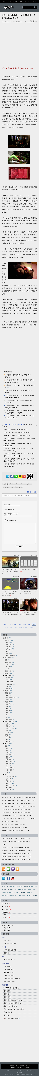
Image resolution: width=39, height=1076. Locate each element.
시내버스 (10, 783)
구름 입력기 (7, 966)
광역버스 (9, 779)
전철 (7, 746)
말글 (7, 660)
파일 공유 (10, 719)
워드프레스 (9, 671)
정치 (8, 730)
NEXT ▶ (32, 627)
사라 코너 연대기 (9, 487)
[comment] (20, 533)
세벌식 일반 (10, 644)
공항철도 (10, 759)
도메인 (9, 680)
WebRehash (19, 1072)
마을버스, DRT (11, 785)
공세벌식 (10, 646)
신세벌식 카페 (7, 1012)
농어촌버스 (10, 787)
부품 (8, 695)
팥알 (36, 21)
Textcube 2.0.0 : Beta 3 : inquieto (19, 1067)
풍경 (8, 739)
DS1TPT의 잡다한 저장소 (11, 988)
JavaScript (10, 684)
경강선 (9, 752)
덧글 (35, 492)
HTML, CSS (10, 682)
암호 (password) (12, 510)
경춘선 (9, 757)
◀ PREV (5, 624)
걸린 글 (30, 492)
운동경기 (10, 726)
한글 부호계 (9, 658)
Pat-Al (33, 1074)
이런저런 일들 (11, 728)
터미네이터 (19, 487)
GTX (8, 765)
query (35, 895)
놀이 (8, 706)
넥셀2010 (10, 892)
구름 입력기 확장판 (9, 969)
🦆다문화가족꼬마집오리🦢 (11, 1018)
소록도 (30, 889)
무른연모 (8, 702)
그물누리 (8, 691)
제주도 (4, 889)
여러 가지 (10, 741)
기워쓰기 (10, 664)
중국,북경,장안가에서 (9, 943)
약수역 (4, 892)
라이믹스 (8, 673)
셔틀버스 (10, 790)
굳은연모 (8, 693)
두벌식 (9, 642)
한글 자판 (8, 640)
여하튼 (19, 895)
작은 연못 (6, 1015)
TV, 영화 (21, 424)
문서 (8, 708)
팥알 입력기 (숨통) (9, 981)
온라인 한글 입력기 (9, 975)
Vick (30, 484)
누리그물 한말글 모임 (9, 950)
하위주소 (29, 892)
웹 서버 (9, 677)
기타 (8, 772)
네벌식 (9, 653)
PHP (8, 686)
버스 (7, 774)
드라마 (26, 886)
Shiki (18, 1074)
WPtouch (4, 895)
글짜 (34, 889)
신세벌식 (10, 649)
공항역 (16, 892)
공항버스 (10, 781)
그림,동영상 (10, 704)
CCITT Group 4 (27, 895)
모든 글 (7, 638)
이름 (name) (12, 505)
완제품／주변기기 (12, 697)
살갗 (8, 668)
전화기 (9, 699)
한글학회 (6, 953)
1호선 (9, 748)
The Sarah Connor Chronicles (18, 484)
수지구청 (22, 892)
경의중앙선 (10, 754)
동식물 (9, 737)
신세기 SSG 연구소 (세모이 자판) (13, 1009)
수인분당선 (10, 761)
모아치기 (9, 651)
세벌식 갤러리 (7, 997)
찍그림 (7, 735)
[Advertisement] (19, 44)
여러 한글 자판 (11, 655)
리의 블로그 (7, 991)
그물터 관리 (9, 675)
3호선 (8, 750)
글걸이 (18, 1065)
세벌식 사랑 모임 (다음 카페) (12, 1003)
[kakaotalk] (20, 478)
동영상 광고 (12, 895)
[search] (28, 7)
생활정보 (10, 724)
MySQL (9, 688)
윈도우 (9, 710)
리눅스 (9, 713)
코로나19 (5, 886)
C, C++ (9, 715)
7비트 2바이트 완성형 (15, 886)
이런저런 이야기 (11, 424)
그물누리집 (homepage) (18, 515)
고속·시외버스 (11, 776)
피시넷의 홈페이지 (9, 959)
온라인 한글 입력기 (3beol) (11, 978)
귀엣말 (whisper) (10, 520)
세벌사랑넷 (6, 994)
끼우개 (9, 666)
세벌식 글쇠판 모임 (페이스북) (12, 1000)
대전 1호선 (10, 770)
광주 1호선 (10, 768)
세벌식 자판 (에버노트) (10, 1006)
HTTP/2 (10, 889)
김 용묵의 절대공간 (9, 972)
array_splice (17, 889)
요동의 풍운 (7, 940)
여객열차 (8, 743)
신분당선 (10, 763)
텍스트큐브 (9, 662)
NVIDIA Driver (33, 886)
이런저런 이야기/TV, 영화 (8, 21)
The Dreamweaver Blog (24, 1070)
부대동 (24, 889)
